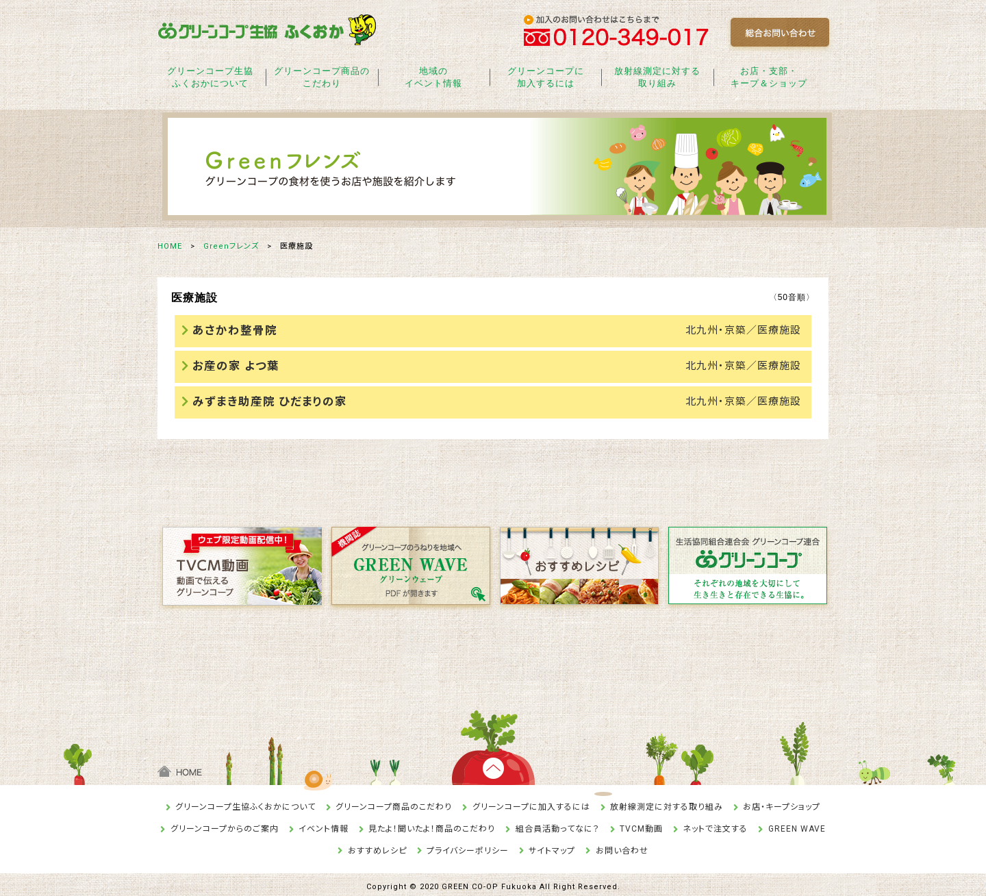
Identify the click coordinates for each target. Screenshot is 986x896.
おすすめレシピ (377, 846)
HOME (169, 246)
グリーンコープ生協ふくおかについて (210, 77)
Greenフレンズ (231, 246)
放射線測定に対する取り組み (657, 77)
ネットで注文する (715, 824)
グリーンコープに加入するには (545, 77)
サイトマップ (552, 846)
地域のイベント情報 (433, 77)
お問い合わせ (622, 846)
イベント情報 (324, 824)
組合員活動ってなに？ (558, 824)
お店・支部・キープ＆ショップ (769, 77)
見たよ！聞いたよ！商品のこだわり (431, 824)
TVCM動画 (641, 824)
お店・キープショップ (781, 803)
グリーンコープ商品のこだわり (322, 77)
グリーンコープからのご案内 (224, 824)
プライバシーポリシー (468, 846)
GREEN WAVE (797, 824)
